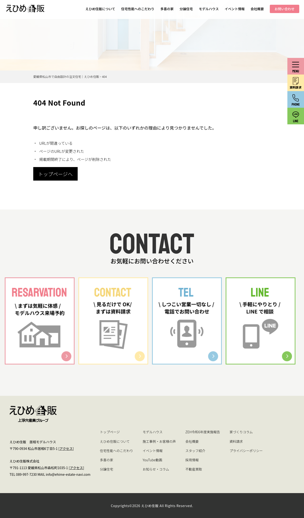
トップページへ (55, 173)
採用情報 (192, 459)
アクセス (65, 448)
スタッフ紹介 (195, 450)
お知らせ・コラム (156, 469)
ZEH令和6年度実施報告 (202, 431)
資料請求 (236, 441)
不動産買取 (193, 469)
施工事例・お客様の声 (159, 441)
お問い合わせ (284, 8)
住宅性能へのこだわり (137, 8)
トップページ (110, 431)
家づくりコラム (241, 431)
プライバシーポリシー (246, 450)
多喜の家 (167, 8)
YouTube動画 (152, 459)
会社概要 (257, 8)
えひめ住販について (100, 8)
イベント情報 (235, 8)
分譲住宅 (186, 8)
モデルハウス (209, 8)
